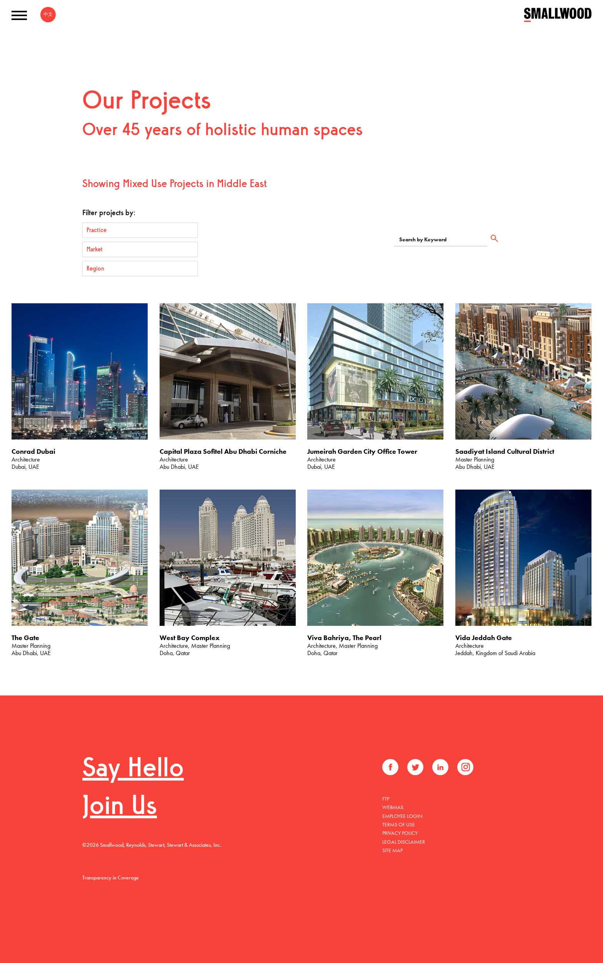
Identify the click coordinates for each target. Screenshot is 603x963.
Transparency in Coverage (110, 877)
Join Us (119, 807)
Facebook (390, 767)
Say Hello (133, 769)
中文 (48, 14)
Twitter (415, 767)
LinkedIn (440, 767)
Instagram (465, 767)
